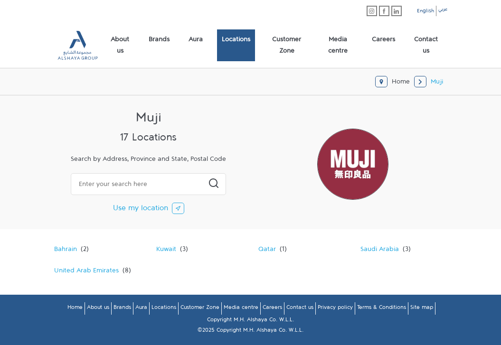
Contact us (299, 309)
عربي (442, 10)
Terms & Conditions (381, 309)
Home (75, 309)
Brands (122, 309)
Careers (272, 309)
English (425, 12)
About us (98, 309)
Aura (141, 309)
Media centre (241, 309)
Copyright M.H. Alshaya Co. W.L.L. (250, 321)
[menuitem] (120, 45)
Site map (421, 309)
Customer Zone (199, 309)
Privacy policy (335, 309)
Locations (163, 309)
